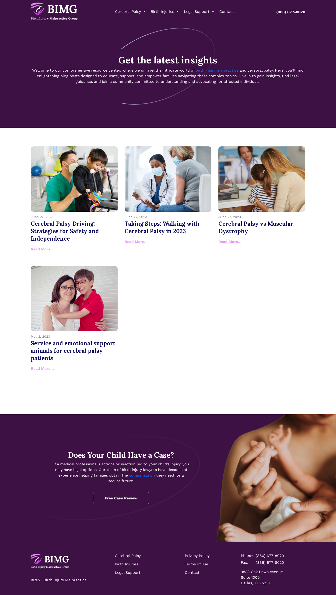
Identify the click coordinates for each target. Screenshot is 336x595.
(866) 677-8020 (288, 12)
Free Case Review (121, 498)
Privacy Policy (197, 555)
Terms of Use (196, 564)
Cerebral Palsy (130, 11)
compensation (142, 475)
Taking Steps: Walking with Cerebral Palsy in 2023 (162, 227)
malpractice (227, 70)
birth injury (206, 70)
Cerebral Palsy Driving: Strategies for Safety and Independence (65, 231)
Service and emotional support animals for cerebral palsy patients (73, 351)
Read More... (42, 249)
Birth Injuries (165, 11)
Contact (226, 11)
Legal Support (199, 11)
